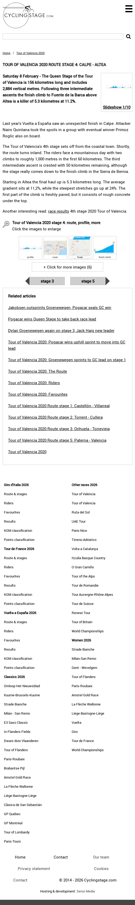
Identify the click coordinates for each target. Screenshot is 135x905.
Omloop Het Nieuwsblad (22, 686)
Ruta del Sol (81, 512)
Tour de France (83, 740)
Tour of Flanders (16, 750)
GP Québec (12, 813)
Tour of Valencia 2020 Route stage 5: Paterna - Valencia (57, 440)
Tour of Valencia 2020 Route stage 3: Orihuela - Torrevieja (59, 428)
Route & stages (15, 494)
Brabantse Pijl (14, 768)
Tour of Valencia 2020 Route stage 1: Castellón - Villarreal (59, 405)
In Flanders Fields (17, 731)
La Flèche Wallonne (18, 786)
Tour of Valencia (83, 494)
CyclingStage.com (31, 15)
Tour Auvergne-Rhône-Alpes (92, 594)
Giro (75, 731)
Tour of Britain (82, 622)
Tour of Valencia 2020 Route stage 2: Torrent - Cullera (55, 417)
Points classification (19, 539)
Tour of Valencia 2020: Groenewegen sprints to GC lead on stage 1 (67, 359)
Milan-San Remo (84, 658)
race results (58, 211)
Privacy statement (34, 868)
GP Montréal (13, 823)
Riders (9, 503)
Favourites (12, 512)
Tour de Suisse (83, 603)
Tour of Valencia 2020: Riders (34, 382)
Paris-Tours (12, 841)
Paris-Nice (79, 530)
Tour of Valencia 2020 (27, 451)
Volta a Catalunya (85, 548)
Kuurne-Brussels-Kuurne (22, 695)
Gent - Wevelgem (84, 667)
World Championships (88, 631)
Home (6, 53)
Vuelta (76, 722)
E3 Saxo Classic (16, 722)
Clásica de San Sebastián (23, 804)
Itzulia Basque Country (89, 558)
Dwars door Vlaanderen (21, 740)
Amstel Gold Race (17, 777)
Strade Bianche (15, 704)
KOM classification (18, 530)
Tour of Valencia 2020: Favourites (38, 394)
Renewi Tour (81, 612)
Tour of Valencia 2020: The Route (37, 371)
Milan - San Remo (17, 713)
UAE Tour (78, 521)
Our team (101, 857)
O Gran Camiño (83, 567)
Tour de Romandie (85, 585)
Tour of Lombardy (17, 832)
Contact (20, 880)
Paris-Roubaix (14, 759)
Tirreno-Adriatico (84, 539)
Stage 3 (47, 281)
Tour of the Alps (83, 576)
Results (10, 521)
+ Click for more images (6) (68, 267)
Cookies (101, 868)
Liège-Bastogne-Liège (20, 795)
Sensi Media (86, 891)
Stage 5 (87, 281)
